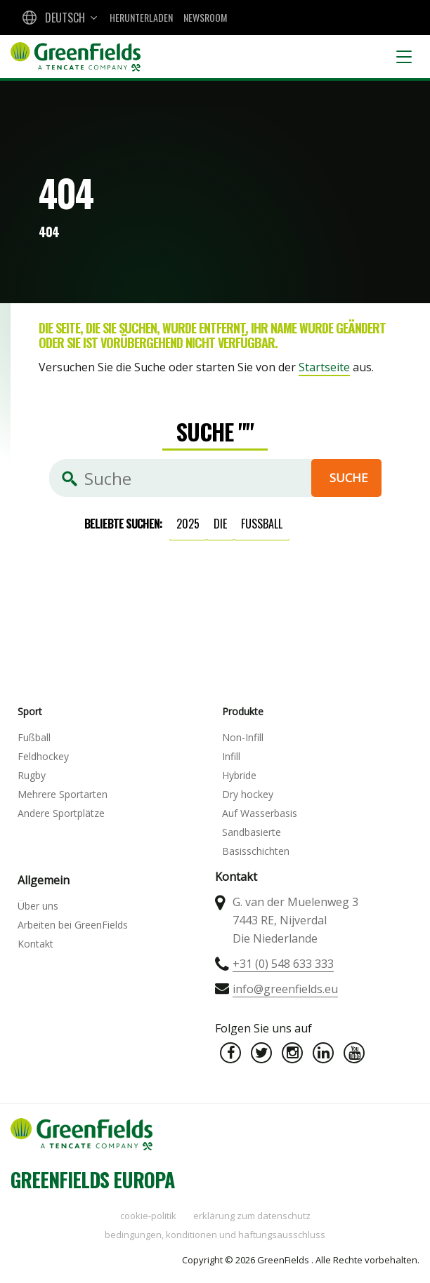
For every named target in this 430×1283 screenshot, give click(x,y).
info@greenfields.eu (285, 989)
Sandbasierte (251, 832)
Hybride (239, 775)
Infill (231, 756)
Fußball (261, 523)
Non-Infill (242, 737)
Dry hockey (247, 794)
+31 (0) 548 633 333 (283, 963)
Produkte (242, 711)
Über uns (38, 905)
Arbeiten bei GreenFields (73, 924)
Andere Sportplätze (61, 813)
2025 (188, 523)
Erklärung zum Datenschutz (252, 1215)
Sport (30, 711)
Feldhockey (43, 756)
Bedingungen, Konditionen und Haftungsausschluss (215, 1234)
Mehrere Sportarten (62, 794)
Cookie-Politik (148, 1215)
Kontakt (35, 943)
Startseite (324, 367)
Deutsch (65, 17)
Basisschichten (255, 851)
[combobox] (58, 17)
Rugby (32, 775)
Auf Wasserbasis (259, 813)
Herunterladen (141, 17)
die (220, 523)
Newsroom (205, 17)
